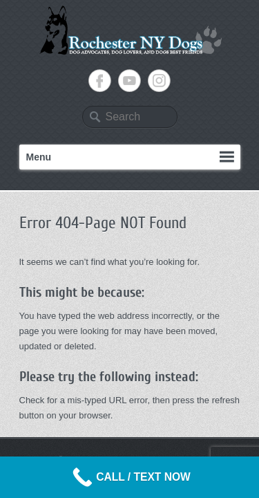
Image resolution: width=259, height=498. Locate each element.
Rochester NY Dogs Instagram (159, 80)
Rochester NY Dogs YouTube (129, 80)
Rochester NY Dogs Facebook (99, 80)
